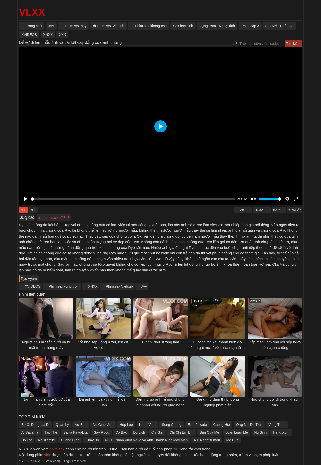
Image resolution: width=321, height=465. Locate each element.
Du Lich (139, 432)
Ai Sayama (29, 432)
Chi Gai (157, 432)
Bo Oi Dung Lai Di (35, 425)
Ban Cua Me (209, 432)
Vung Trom (276, 425)
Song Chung (171, 425)
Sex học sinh (183, 26)
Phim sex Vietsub (119, 286)
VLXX (32, 12)
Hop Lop (126, 425)
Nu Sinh (260, 432)
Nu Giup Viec (103, 425)
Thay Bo (92, 440)
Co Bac (121, 432)
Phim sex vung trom (64, 286)
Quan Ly (62, 425)
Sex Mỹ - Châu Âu (279, 26)
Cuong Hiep (70, 440)
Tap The (51, 432)
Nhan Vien (147, 425)
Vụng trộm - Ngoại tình (217, 26)
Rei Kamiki (46, 440)
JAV (144, 286)
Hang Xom (281, 432)
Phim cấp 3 (250, 26)
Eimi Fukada (197, 425)
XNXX (93, 286)
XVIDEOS (32, 286)
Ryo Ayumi (29, 279)
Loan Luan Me (236, 432)
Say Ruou (101, 432)
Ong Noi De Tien (249, 425)
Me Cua (232, 440)
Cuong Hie (221, 425)
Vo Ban (80, 425)
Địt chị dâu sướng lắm (160, 342)
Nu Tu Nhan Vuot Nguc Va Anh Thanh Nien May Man (146, 440)
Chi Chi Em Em (181, 432)
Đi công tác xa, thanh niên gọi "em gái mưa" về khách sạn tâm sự (217, 348)
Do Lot (26, 440)
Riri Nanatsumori (207, 440)
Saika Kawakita (75, 432)
